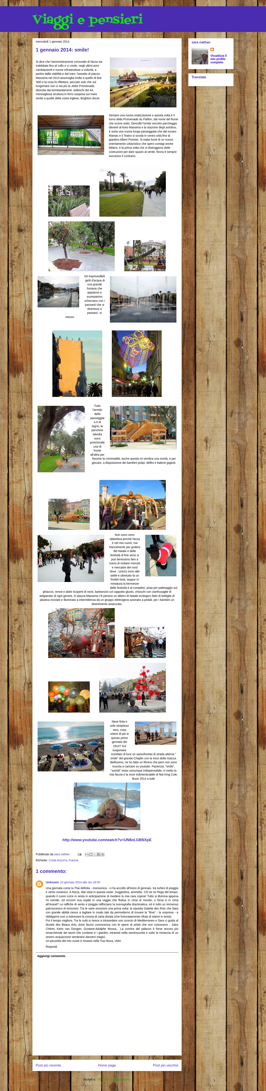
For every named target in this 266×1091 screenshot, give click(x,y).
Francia (73, 860)
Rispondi (51, 946)
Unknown (52, 882)
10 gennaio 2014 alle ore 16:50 (80, 882)
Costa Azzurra (58, 860)
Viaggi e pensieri (87, 20)
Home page (107, 1065)
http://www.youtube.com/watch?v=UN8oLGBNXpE (107, 840)
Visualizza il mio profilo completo (219, 59)
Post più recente (48, 1065)
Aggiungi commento (51, 956)
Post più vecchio (165, 1065)
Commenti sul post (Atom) (113, 1079)
